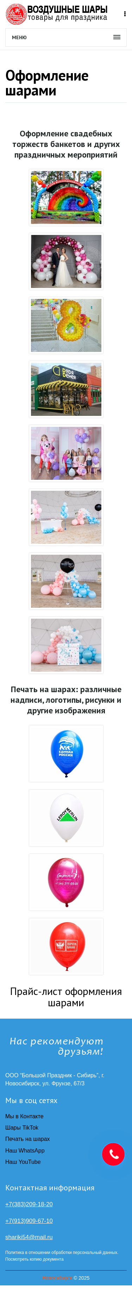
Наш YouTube (23, 1162)
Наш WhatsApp (25, 1151)
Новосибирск (58, 1278)
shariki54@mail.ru (29, 1237)
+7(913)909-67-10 (29, 1221)
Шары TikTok (21, 1128)
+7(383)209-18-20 (29, 1204)
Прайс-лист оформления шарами (66, 996)
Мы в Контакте (24, 1116)
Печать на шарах (27, 1139)
